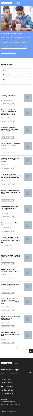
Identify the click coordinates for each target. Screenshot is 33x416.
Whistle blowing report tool (10, 404)
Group (15, 3)
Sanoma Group (7, 75)
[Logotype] (6, 3)
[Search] (30, 372)
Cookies (4, 399)
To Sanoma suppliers (8, 402)
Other (5, 70)
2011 (4, 79)
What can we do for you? (10, 370)
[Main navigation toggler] (30, 3)
